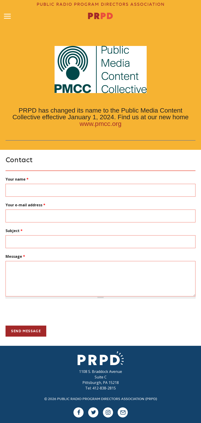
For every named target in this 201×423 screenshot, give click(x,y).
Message (15, 256)
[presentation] (41, 313)
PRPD (101, 358)
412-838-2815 (104, 388)
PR (100, 16)
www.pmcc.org (100, 123)
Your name (17, 179)
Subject (14, 230)
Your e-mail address (25, 204)
